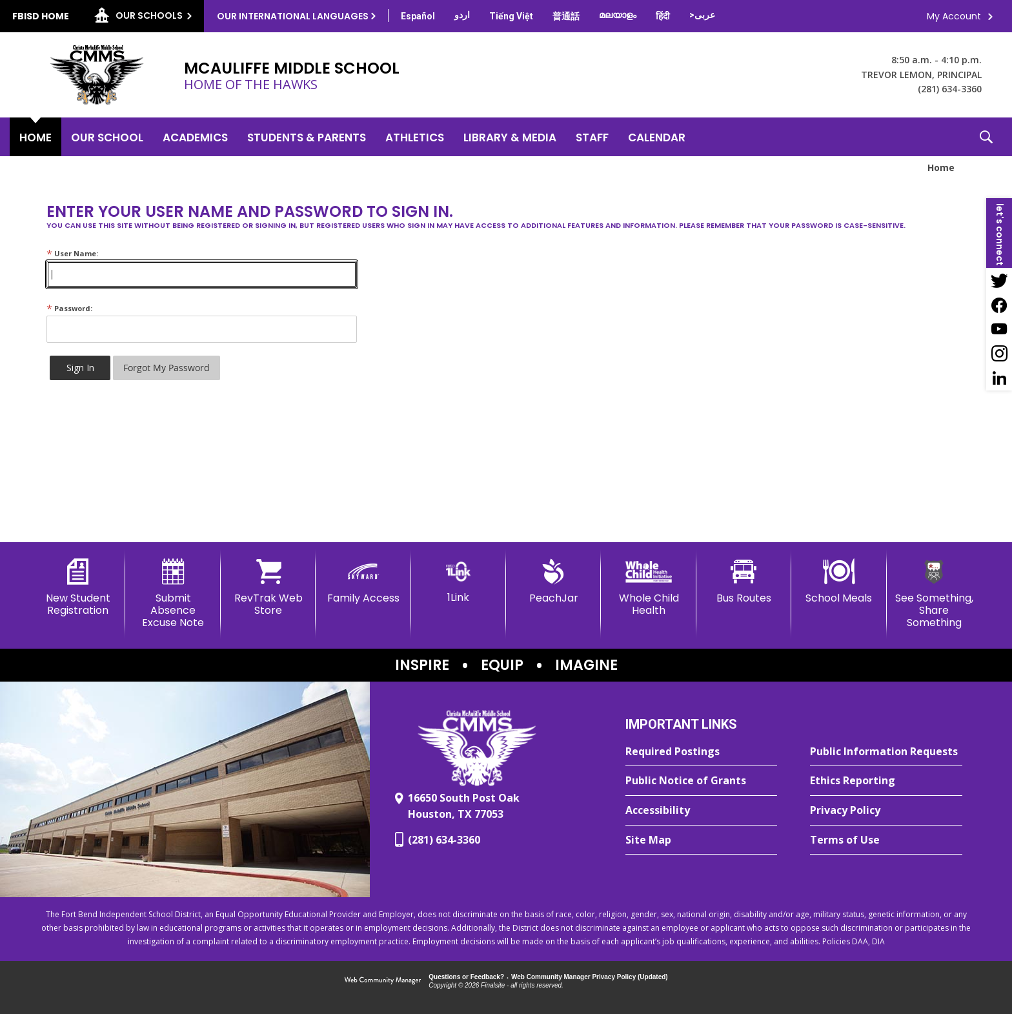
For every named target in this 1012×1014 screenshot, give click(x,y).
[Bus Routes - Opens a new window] (744, 581)
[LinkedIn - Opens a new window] (999, 378)
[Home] (35, 136)
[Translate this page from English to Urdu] (462, 14)
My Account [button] (954, 16)
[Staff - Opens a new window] (592, 136)
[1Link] (459, 581)
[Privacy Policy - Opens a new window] (886, 811)
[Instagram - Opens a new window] (999, 353)
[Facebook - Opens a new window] (999, 304)
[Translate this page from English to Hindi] (662, 16)
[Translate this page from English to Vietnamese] (511, 16)
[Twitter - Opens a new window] (999, 280)
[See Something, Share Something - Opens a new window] (934, 594)
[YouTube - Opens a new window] (999, 329)
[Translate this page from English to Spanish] (417, 16)
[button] (986, 136)
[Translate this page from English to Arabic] (702, 14)
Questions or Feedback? (466, 976)
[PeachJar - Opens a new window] (553, 581)
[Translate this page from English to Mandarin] (566, 16)
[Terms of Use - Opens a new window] (886, 840)
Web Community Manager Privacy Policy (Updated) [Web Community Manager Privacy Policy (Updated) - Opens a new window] (589, 976)
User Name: (72, 253)
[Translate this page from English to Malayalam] (617, 14)
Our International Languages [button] (293, 16)
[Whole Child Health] (648, 587)
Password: (69, 308)
